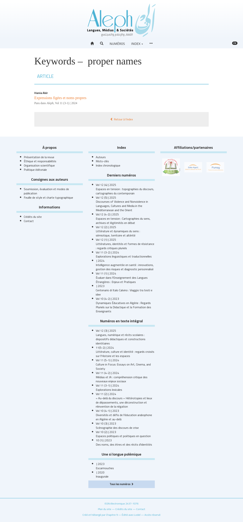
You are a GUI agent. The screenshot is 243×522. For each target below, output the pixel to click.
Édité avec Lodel (131, 514)
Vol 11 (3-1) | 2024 (66, 103)
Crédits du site (33, 216)
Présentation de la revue (39, 157)
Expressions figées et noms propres (60, 98)
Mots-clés (102, 161)
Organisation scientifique (39, 165)
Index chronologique (108, 165)
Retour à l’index (121, 119)
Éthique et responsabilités (40, 161)
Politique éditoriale (35, 169)
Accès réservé (152, 514)
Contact (29, 221)
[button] (101, 43)
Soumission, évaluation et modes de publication (46, 191)
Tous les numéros (122, 484)
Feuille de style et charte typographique (48, 197)
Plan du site (104, 508)
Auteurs (101, 157)
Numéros (117, 44)
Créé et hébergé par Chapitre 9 (100, 514)
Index (137, 44)
